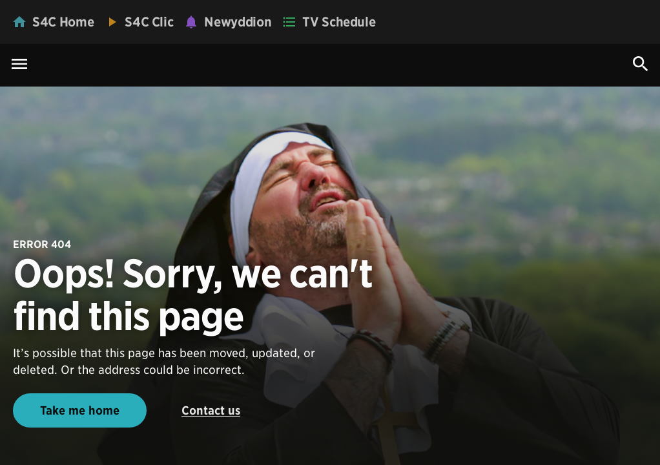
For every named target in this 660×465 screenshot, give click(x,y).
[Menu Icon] (19, 65)
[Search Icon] (640, 64)
